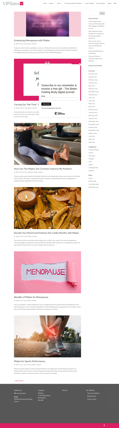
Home (45, 3)
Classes (51, 3)
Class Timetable (89, 3)
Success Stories (100, 3)
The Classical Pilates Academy (72, 3)
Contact (109, 3)
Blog (115, 3)
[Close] (80, 64)
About (58, 3)
